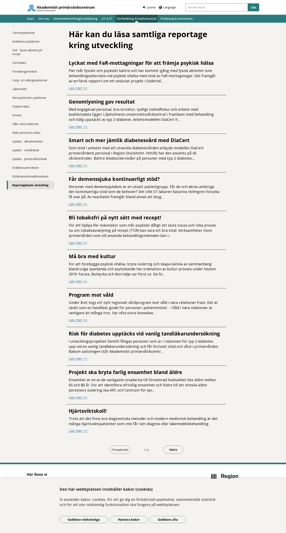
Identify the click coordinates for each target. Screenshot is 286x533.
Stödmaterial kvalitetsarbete (30, 176)
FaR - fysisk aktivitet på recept (27, 52)
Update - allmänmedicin (27, 141)
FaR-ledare (19, 63)
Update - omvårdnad (25, 150)
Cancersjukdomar (23, 33)
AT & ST (107, 18)
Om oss (44, 18)
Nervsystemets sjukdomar (29, 98)
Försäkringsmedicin (24, 71)
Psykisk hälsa (20, 106)
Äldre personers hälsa (26, 133)
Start (30, 18)
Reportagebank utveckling (30, 185)
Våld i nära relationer (25, 124)
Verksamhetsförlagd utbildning (75, 18)
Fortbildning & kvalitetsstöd (136, 18)
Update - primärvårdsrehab (29, 159)
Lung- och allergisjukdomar (29, 80)
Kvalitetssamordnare (25, 168)
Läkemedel (19, 89)
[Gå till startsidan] (61, 8)
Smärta (17, 115)
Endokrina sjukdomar (26, 41)
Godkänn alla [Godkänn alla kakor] (168, 519)
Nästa (173, 450)
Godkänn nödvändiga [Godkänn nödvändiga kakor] (84, 519)
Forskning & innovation (176, 18)
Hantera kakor (129, 519)
